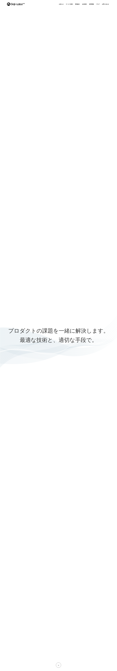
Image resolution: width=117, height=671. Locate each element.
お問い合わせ (105, 4)
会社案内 (84, 4)
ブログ (98, 4)
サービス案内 (69, 4)
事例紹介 (77, 4)
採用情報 (91, 4)
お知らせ (61, 4)
